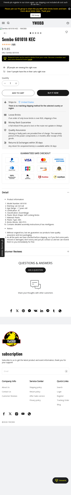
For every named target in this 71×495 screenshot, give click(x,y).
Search (59, 387)
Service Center (37, 381)
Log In (30, 59)
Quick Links (62, 381)
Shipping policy (36, 387)
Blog (59, 404)
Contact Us (6, 391)
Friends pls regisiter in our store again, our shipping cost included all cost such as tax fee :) (35, 3)
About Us (6, 387)
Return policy (35, 391)
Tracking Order (63, 400)
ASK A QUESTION (35, 270)
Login (59, 391)
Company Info (9, 381)
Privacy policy (35, 400)
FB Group (35, 15)
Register (60, 396)
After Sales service (37, 396)
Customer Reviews (9, 396)
